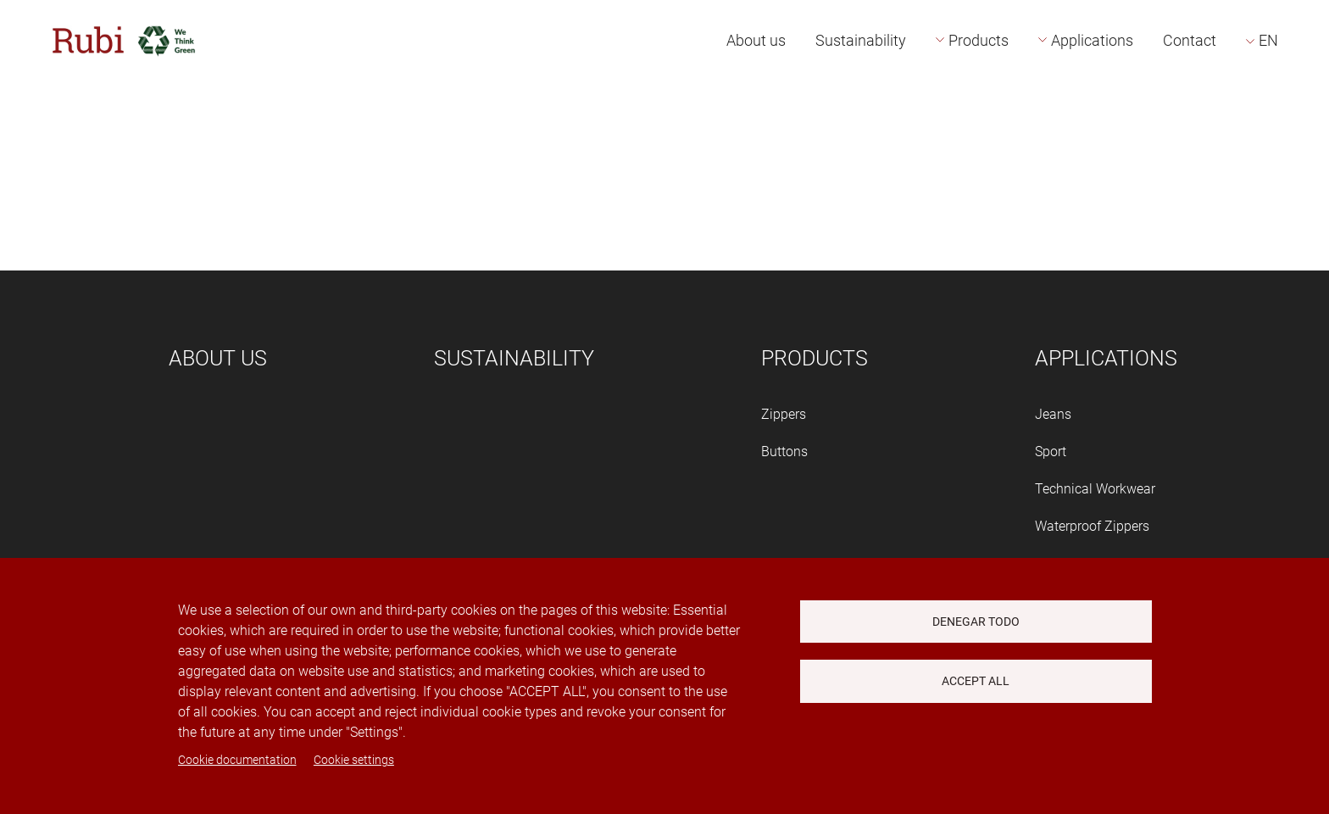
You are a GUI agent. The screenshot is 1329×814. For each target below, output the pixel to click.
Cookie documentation (237, 760)
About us (756, 40)
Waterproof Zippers (1092, 526)
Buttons (784, 451)
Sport (1050, 451)
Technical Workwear (1095, 489)
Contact (1189, 40)
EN (1268, 40)
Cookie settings (354, 760)
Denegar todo (976, 621)
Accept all (975, 681)
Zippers (783, 414)
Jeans (1053, 414)
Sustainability (860, 40)
